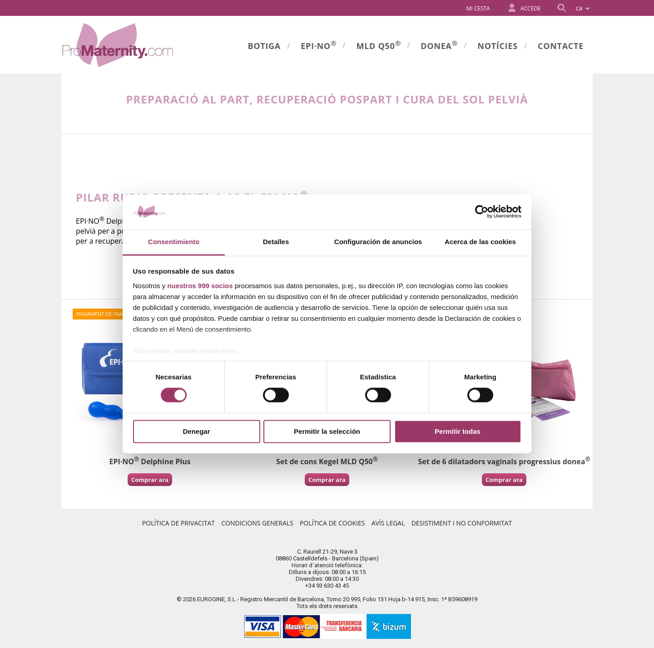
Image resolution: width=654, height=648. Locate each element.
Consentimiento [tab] (173, 241)
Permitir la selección (327, 431)
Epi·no (318, 45)
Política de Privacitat (178, 523)
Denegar (196, 431)
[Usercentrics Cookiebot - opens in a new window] (481, 212)
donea (439, 45)
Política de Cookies (332, 523)
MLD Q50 (379, 45)
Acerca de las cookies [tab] (480, 241)
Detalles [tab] (276, 241)
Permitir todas (458, 431)
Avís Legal (388, 523)
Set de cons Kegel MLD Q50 (327, 461)
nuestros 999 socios (200, 286)
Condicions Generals (257, 523)
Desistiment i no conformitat (461, 523)
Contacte (561, 45)
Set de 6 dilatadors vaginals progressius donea (504, 461)
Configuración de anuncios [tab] (378, 241)
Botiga (264, 45)
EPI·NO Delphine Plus (149, 461)
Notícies (497, 45)
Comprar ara (149, 480)
